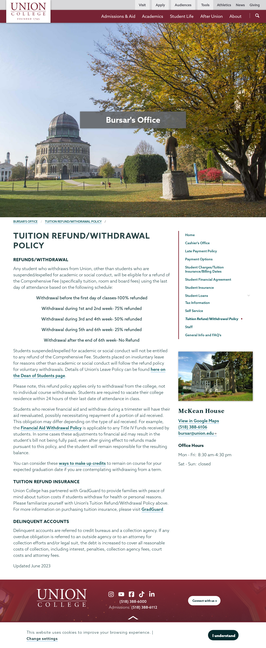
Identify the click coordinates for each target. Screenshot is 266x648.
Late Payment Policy (201, 251)
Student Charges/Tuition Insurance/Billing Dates (204, 269)
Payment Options (199, 259)
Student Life (181, 16)
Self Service (194, 311)
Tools (205, 5)
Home (190, 235)
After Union (211, 16)
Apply (160, 5)
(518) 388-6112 (144, 608)
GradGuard (152, 510)
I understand (223, 635)
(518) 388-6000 (133, 602)
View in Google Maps (198, 421)
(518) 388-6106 (193, 427)
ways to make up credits (82, 464)
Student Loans (196, 296)
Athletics (224, 5)
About (235, 16)
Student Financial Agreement (208, 279)
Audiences (183, 5)
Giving (255, 5)
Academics (152, 16)
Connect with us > (205, 602)
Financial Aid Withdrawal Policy (51, 428)
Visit (142, 5)
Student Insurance (199, 287)
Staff (189, 327)
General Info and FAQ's (203, 335)
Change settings (42, 638)
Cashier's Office (197, 243)
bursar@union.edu (197, 433)
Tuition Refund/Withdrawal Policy (75, 221)
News (240, 5)
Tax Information (197, 303)
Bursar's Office (25, 221)
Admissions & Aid (118, 16)
